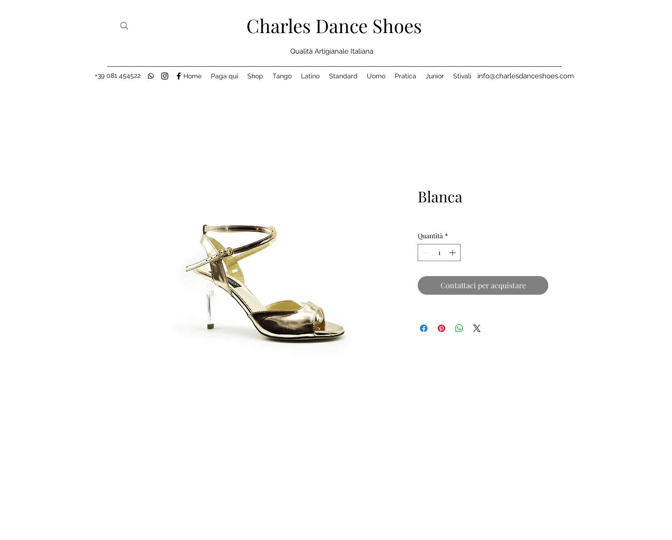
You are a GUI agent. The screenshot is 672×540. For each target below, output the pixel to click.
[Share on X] (477, 328)
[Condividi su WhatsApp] (459, 328)
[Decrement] (425, 252)
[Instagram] (164, 76)
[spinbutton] (439, 252)
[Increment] (453, 252)
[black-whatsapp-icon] (150, 76)
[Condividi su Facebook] (423, 328)
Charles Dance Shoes (334, 25)
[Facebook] (178, 76)
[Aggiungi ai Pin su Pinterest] (441, 328)
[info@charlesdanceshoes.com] (525, 76)
